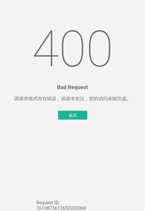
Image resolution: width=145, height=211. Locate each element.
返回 (73, 115)
